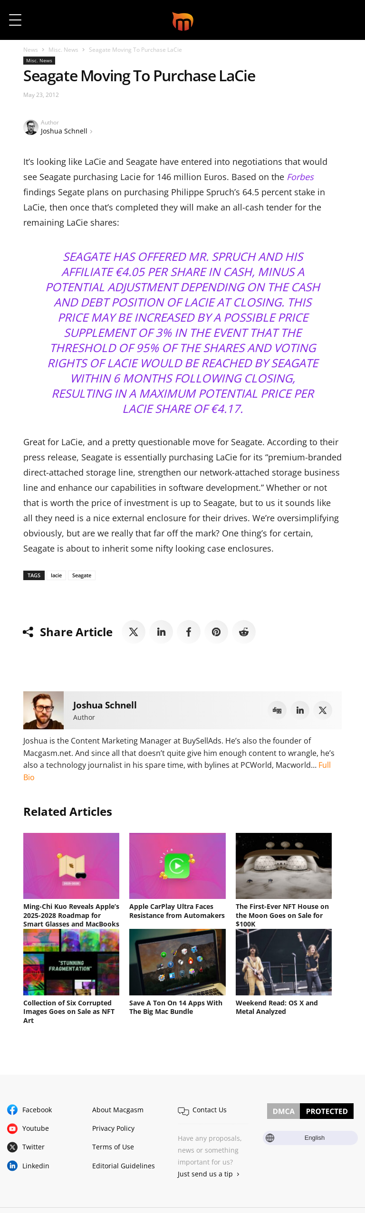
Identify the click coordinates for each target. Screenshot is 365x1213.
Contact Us (209, 1107)
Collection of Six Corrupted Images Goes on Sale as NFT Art (69, 1010)
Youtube (35, 1125)
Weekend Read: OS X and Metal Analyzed (277, 1005)
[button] (345, 20)
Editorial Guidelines (123, 1163)
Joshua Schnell (64, 130)
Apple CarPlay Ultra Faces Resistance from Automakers (177, 910)
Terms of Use (113, 1144)
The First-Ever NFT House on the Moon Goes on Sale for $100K (282, 915)
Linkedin (35, 1163)
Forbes (300, 176)
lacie (56, 575)
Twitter (33, 1144)
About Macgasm (118, 1107)
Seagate (81, 575)
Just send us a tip (205, 1171)
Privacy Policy (113, 1125)
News (30, 50)
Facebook (37, 1107)
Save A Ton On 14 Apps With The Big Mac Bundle (175, 1005)
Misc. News (63, 50)
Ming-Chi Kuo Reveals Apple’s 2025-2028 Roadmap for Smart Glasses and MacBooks (71, 915)
